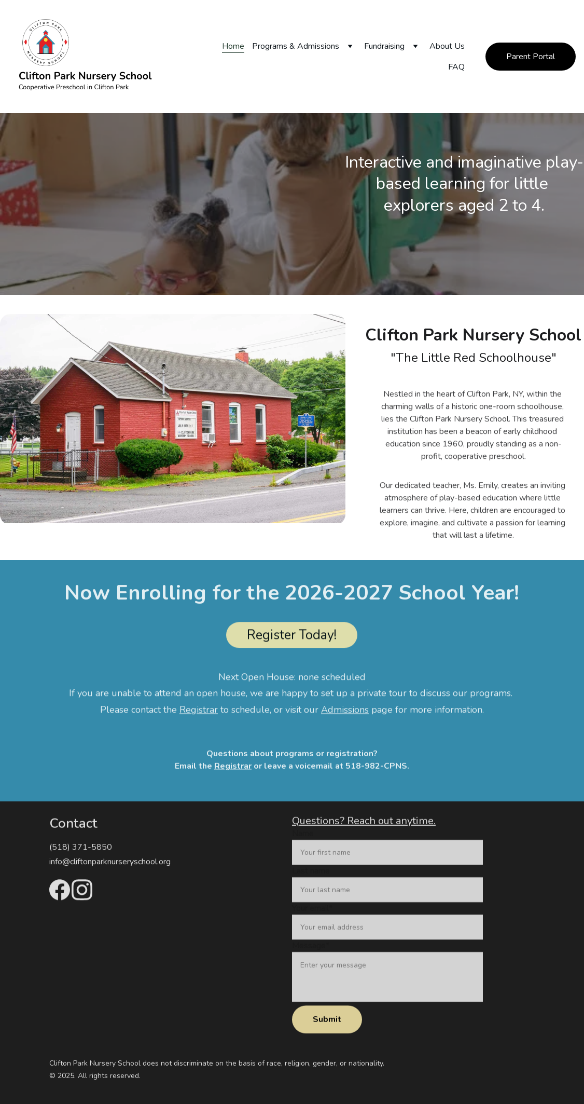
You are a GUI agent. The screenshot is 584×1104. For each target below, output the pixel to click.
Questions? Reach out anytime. (364, 822)
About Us (447, 46)
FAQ (456, 67)
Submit (327, 1033)
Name (303, 847)
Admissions (345, 712)
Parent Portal (530, 56)
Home (233, 46)
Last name (311, 885)
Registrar (233, 767)
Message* (310, 959)
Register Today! (292, 637)
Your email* (312, 922)
